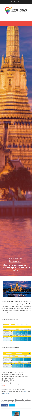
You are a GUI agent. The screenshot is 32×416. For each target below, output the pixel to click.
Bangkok (8, 256)
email (25, 391)
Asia (2, 256)
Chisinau (26, 256)
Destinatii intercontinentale (15, 258)
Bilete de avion (17, 256)
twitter (12, 405)
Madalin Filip (11, 273)
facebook (5, 405)
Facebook (6, 393)
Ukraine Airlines (15, 261)
